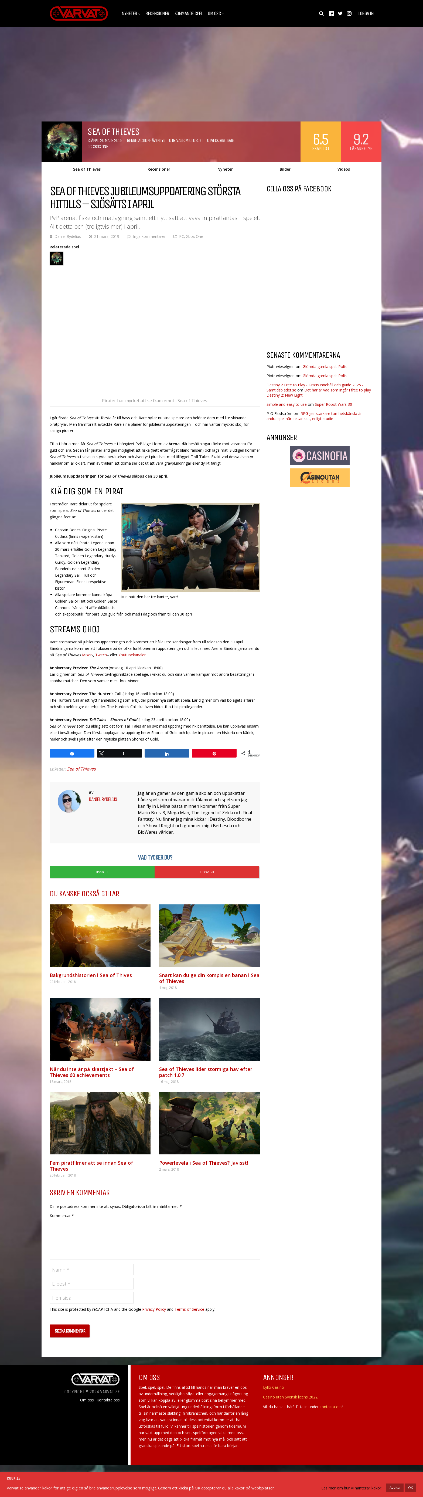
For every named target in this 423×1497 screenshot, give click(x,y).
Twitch (101, 654)
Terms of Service (189, 1309)
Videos (343, 169)
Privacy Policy (154, 1309)
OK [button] (410, 1487)
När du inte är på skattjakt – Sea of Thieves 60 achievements (92, 1072)
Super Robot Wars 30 (333, 404)
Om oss (214, 13)
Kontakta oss (108, 1400)
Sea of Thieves (87, 169)
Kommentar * (62, 1215)
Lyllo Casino (273, 1387)
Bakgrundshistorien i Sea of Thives (91, 975)
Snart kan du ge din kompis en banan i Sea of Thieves (209, 978)
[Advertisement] (312, 303)
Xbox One (100, 147)
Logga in (365, 13)
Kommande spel (189, 13)
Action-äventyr (151, 140)
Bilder (285, 169)
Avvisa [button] (395, 1487)
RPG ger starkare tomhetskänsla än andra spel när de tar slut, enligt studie (315, 416)
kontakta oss (331, 1406)
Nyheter (129, 13)
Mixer (87, 654)
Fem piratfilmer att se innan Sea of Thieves (91, 1166)
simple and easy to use (287, 404)
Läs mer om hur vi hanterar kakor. (351, 1487)
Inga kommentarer (149, 236)
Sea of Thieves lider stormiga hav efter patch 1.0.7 (205, 1072)
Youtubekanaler (132, 654)
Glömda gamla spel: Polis (325, 366)
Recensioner (157, 13)
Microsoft (194, 140)
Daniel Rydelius (67, 236)
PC (89, 147)
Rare (230, 140)
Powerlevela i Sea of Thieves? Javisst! (203, 1163)
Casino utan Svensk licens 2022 (290, 1397)
